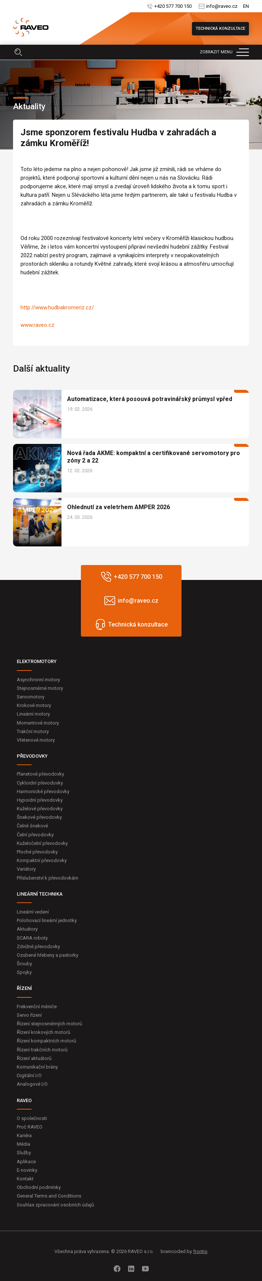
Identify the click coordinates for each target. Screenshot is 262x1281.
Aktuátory (27, 929)
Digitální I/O (29, 1075)
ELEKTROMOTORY (37, 661)
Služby (24, 1152)
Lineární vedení (33, 912)
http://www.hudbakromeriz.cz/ (57, 307)
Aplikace (26, 1161)
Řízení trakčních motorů (42, 1050)
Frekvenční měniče (37, 1006)
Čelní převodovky (35, 834)
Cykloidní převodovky (40, 783)
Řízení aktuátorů (34, 1058)
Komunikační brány (37, 1067)
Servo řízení (29, 1015)
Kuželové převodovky (40, 808)
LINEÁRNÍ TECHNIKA (40, 894)
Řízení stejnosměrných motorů (49, 1023)
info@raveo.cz (221, 6)
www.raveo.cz (37, 325)
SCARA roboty (32, 938)
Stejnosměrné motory (40, 688)
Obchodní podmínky (39, 1187)
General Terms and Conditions (49, 1196)
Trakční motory (33, 731)
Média (23, 1144)
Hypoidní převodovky (40, 800)
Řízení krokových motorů (43, 1032)
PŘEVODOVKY (32, 756)
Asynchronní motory (38, 679)
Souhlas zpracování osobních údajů (55, 1205)
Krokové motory (34, 705)
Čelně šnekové (32, 826)
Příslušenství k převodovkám (47, 878)
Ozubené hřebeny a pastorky (47, 955)
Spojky (24, 972)
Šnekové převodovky (39, 817)
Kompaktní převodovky (42, 860)
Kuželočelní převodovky (42, 843)
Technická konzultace (220, 28)
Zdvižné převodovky (38, 946)
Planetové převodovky (40, 774)
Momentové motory (38, 723)
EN (246, 6)
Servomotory (30, 697)
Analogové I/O (32, 1084)
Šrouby (24, 963)
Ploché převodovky (37, 852)
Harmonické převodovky (43, 791)
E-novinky (27, 1170)
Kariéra (24, 1135)
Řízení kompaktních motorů (46, 1041)
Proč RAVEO (29, 1127)
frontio (200, 1251)
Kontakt (25, 1178)
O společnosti (32, 1118)
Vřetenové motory (36, 740)
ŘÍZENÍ (24, 988)
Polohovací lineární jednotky (47, 920)
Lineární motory (33, 714)
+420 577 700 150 (173, 6)
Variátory (26, 869)
